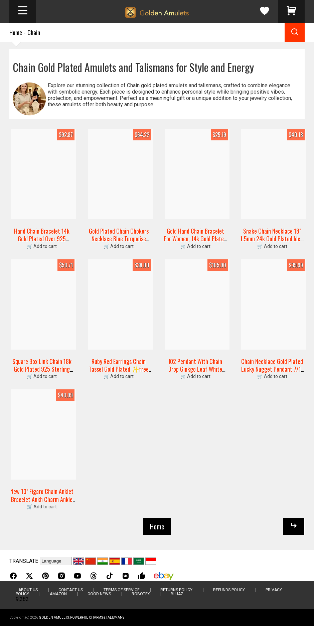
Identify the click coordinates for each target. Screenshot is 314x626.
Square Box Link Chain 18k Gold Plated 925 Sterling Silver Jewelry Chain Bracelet (41, 373)
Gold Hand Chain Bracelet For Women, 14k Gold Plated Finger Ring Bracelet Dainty (195, 239)
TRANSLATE (23, 561)
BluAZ (177, 594)
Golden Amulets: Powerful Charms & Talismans (81, 617)
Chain (33, 32)
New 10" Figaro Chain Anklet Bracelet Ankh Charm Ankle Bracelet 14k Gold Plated (41, 499)
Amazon (58, 594)
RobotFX (141, 594)
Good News (99, 594)
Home (15, 32)
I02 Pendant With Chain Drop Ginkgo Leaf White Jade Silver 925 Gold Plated (195, 369)
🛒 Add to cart (42, 246)
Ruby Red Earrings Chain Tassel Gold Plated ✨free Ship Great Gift (119, 369)
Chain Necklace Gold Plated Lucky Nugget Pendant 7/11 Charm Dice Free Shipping (272, 369)
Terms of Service (122, 590)
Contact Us (70, 590)
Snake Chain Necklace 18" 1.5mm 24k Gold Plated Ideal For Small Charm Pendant (272, 239)
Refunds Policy (229, 590)
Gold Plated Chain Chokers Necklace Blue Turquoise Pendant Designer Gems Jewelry (119, 243)
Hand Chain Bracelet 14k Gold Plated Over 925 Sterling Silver (41, 239)
